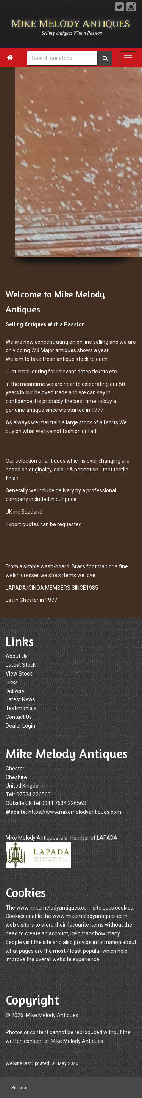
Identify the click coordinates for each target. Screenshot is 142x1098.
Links (12, 682)
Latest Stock (21, 665)
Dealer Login (20, 726)
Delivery (15, 691)
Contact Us (19, 717)
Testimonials (21, 708)
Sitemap (19, 1087)
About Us (17, 656)
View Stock (19, 674)
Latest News (20, 699)
